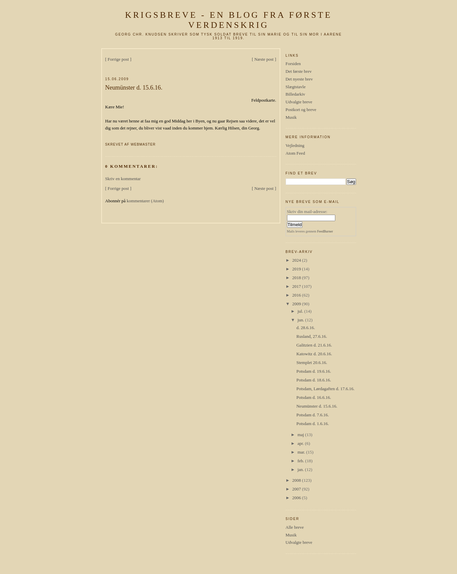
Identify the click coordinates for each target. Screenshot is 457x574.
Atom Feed (295, 153)
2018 (297, 277)
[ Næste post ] (264, 59)
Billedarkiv (295, 94)
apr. (301, 443)
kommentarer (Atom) (145, 200)
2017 (297, 286)
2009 (297, 303)
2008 (297, 480)
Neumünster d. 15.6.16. (134, 87)
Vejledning (295, 145)
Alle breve (295, 527)
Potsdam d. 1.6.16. (312, 423)
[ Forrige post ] (118, 59)
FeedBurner (325, 231)
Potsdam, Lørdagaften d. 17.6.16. (325, 388)
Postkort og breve (301, 109)
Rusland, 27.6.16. (311, 336)
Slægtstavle (296, 86)
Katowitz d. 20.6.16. (314, 353)
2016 (297, 295)
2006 (297, 497)
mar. (301, 452)
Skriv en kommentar (123, 178)
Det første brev (299, 71)
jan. (301, 469)
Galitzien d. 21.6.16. (314, 345)
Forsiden (293, 63)
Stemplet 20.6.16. (311, 362)
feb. (301, 460)
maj (301, 434)
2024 (297, 260)
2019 (297, 268)
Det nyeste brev (299, 79)
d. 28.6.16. (305, 327)
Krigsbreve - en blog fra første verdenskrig (228, 20)
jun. (301, 319)
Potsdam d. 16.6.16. (313, 397)
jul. (300, 311)
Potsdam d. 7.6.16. (312, 414)
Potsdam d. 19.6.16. (313, 371)
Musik (291, 117)
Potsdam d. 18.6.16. (313, 379)
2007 (297, 488)
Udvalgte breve (299, 101)
